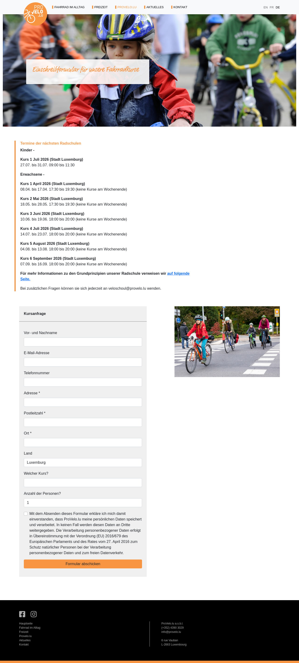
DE (278, 7)
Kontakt (24, 644)
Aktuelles (25, 640)
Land (28, 453)
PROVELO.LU (126, 7)
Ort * (28, 433)
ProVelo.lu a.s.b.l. (172, 623)
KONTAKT (179, 7)
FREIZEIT (100, 7)
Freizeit (23, 632)
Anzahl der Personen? (42, 493)
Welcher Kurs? (36, 473)
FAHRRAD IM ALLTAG (68, 7)
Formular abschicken (83, 564)
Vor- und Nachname (40, 333)
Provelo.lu (25, 636)
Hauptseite (25, 623)
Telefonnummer (37, 373)
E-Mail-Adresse (36, 353)
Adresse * (32, 393)
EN (265, 7)
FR (272, 7)
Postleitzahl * (35, 413)
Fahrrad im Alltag (29, 627)
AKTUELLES (154, 7)
